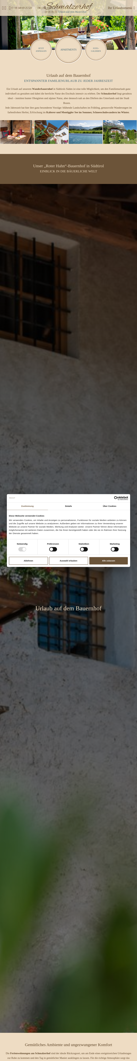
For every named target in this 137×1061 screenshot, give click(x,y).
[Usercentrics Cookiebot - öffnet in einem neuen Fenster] (116, 498)
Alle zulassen (108, 561)
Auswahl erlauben (68, 561)
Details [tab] (68, 506)
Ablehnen (28, 561)
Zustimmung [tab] (27, 506)
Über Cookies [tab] (109, 506)
